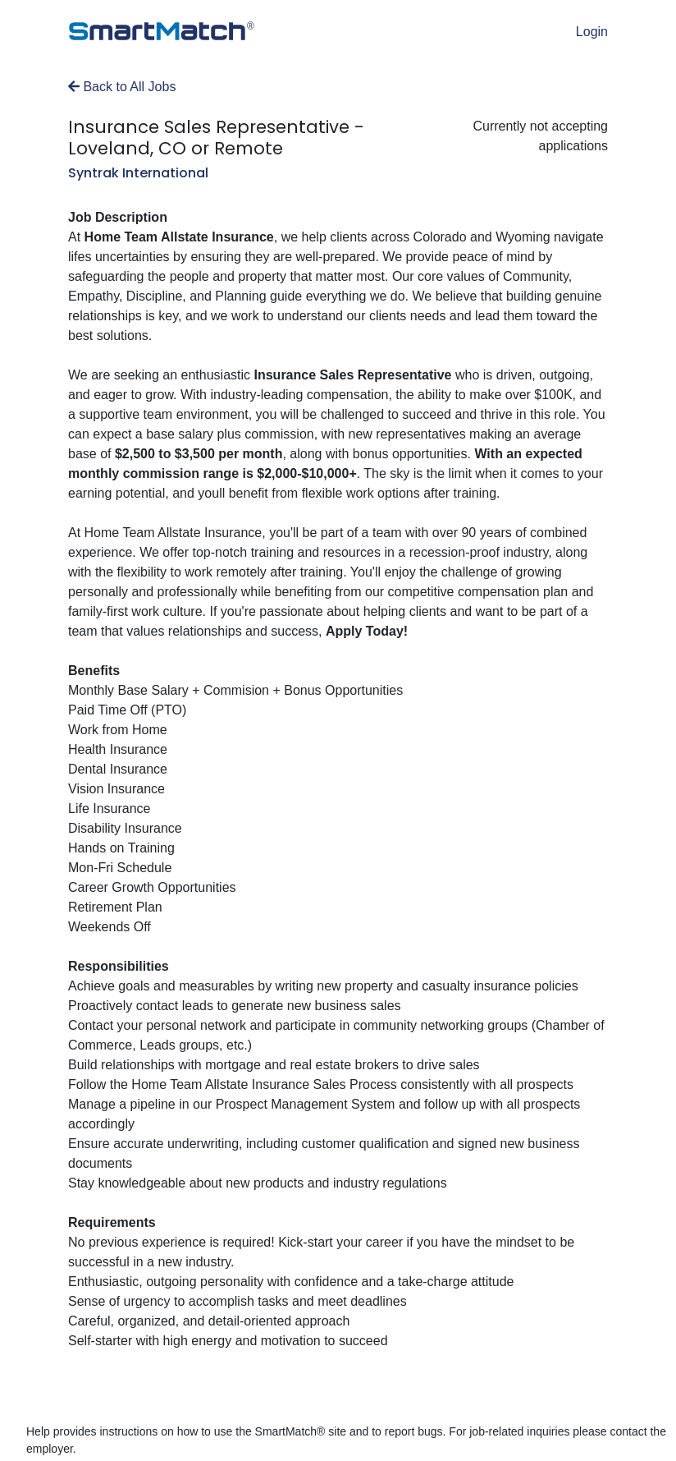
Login (592, 32)
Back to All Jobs (122, 87)
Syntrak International (138, 172)
